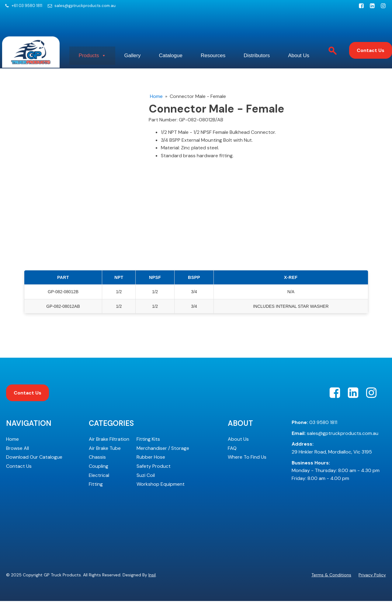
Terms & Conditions (331, 582)
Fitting (96, 491)
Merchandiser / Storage (163, 455)
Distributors (304, 50)
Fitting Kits (148, 446)
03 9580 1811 (314, 429)
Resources (254, 50)
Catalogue (205, 50)
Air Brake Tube (105, 455)
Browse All (17, 455)
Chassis (97, 464)
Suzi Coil (146, 482)
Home (156, 103)
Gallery (160, 50)
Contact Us (370, 54)
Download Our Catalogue (34, 464)
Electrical (99, 482)
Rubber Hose (151, 464)
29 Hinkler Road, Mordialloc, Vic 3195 (332, 455)
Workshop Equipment (161, 491)
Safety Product (154, 473)
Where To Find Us (247, 464)
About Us (111, 68)
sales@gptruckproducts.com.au (85, 6)
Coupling (98, 473)
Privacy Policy (372, 582)
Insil (152, 582)
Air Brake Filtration (109, 446)
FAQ (232, 455)
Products (114, 50)
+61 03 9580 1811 (27, 6)
